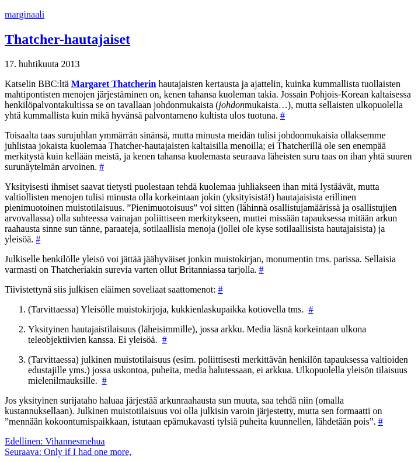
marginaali (24, 14)
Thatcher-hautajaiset (67, 39)
